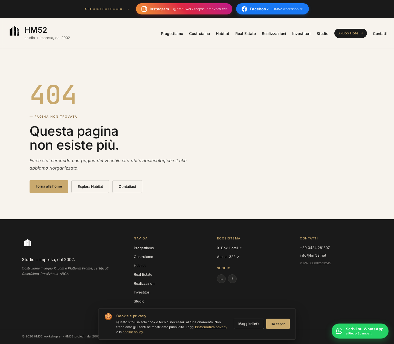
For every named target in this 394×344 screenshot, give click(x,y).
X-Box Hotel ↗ (229, 248)
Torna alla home (49, 186)
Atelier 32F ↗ (228, 256)
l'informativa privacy (211, 327)
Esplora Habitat (90, 186)
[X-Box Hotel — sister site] (350, 33)
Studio (322, 33)
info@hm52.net (313, 255)
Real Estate (245, 33)
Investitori (301, 33)
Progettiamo (172, 33)
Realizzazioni (274, 33)
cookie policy (133, 332)
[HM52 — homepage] (38, 33)
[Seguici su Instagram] (184, 8)
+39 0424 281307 (315, 247)
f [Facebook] (232, 279)
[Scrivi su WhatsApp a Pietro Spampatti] (360, 331)
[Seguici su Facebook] (272, 8)
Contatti (380, 33)
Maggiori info (248, 324)
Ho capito (278, 324)
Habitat (222, 33)
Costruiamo (199, 33)
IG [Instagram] (221, 279)
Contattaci (127, 186)
